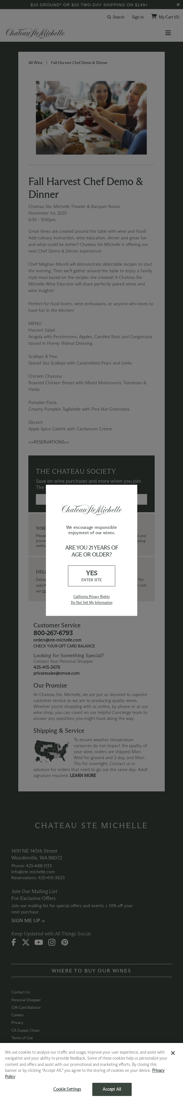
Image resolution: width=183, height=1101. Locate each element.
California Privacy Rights (91, 596)
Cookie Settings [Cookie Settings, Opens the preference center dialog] (67, 1089)
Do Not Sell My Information (91, 602)
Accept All (112, 1089)
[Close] (173, 1053)
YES (92, 576)
